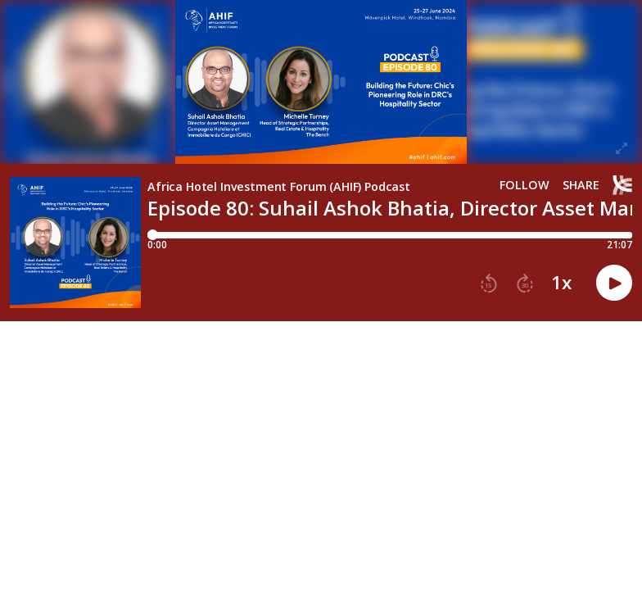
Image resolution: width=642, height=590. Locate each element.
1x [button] (561, 283)
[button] (489, 283)
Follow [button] (524, 185)
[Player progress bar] (389, 235)
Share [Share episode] (581, 185)
